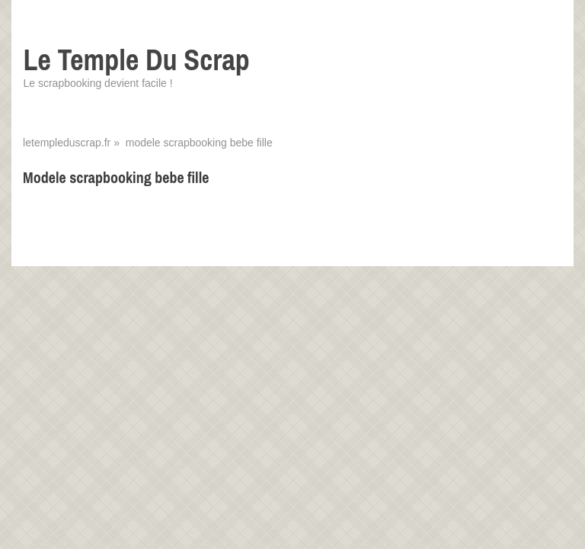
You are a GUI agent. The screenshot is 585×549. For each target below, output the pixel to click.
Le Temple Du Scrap (136, 59)
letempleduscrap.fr (66, 142)
